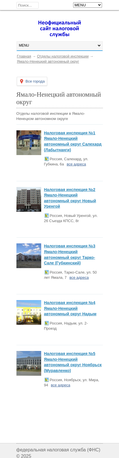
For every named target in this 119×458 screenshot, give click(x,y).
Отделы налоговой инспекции (62, 56)
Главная (24, 56)
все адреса (76, 164)
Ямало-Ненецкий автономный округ (48, 61)
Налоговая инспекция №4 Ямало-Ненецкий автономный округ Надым (70, 308)
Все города (35, 81)
